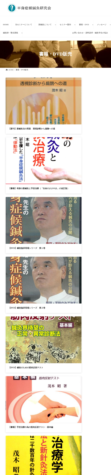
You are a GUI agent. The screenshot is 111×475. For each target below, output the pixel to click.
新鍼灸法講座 (66, 466)
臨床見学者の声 (67, 471)
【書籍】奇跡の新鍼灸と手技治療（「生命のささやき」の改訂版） (55, 103)
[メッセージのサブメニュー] (110, 24)
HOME (12, 425)
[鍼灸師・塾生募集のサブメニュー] (22, 32)
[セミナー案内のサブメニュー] (74, 24)
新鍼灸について (65, 456)
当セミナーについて (67, 451)
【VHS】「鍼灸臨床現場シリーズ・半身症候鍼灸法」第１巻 (90, 212)
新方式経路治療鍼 (68, 461)
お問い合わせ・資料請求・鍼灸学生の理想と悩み (34, 427)
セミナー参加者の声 (33, 425)
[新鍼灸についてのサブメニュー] (55, 24)
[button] (55, 362)
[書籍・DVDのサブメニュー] (92, 24)
